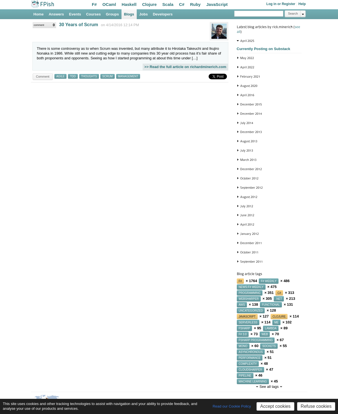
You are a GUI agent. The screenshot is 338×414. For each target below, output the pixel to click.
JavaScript (217, 4)
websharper (249, 298)
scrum (107, 76)
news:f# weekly (251, 287)
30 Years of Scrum (78, 24)
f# (240, 281)
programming (250, 292)
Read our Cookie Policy (232, 406)
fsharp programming (256, 340)
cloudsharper (250, 369)
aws (242, 304)
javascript (247, 316)
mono (243, 346)
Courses (93, 14)
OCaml (109, 4)
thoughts (89, 76)
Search (293, 13)
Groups (112, 14)
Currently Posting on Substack (263, 49)
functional (271, 304)
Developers (163, 14)
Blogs (129, 14)
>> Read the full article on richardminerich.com (185, 67)
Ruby (195, 4)
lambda (271, 328)
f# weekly (268, 281)
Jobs (143, 14)
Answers (56, 14)
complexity (248, 363)
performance (250, 357)
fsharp (244, 328)
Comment (43, 76)
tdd (73, 76)
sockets (269, 346)
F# (94, 4)
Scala (167, 4)
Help (302, 4)
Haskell (129, 4)
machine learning (253, 381)
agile (60, 76)
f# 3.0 (243, 334)
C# (181, 4)
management (128, 76)
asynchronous (251, 352)
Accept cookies (275, 406)
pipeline (245, 375)
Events (75, 14)
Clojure (149, 4)
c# (279, 292)
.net (279, 298)
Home (39, 14)
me (276, 322)
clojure (279, 316)
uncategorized (251, 310)
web (265, 334)
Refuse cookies (316, 406)
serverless (248, 322)
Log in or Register (280, 4)
